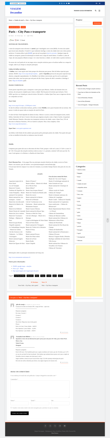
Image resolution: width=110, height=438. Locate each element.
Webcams (79, 240)
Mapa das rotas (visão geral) (29, 322)
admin (12, 35)
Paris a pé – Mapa (18, 268)
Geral (78, 208)
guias (78, 212)
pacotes (79, 226)
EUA (78, 201)
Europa (23, 27)
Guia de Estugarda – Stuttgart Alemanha (88, 104)
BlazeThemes (54, 433)
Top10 (79, 233)
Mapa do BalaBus (17, 80)
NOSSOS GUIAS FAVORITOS (83, 10)
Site (52, 400)
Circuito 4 (18, 319)
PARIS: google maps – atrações (22, 266)
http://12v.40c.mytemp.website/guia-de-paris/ (52, 358)
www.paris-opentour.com (23, 128)
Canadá (79, 180)
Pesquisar (79, 20)
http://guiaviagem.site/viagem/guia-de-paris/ (26, 271)
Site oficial (18, 322)
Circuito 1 (23, 313)
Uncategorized (81, 237)
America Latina (81, 169)
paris (54, 275)
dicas (37, 275)
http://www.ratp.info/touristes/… (18, 124)
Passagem (79, 230)
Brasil (78, 176)
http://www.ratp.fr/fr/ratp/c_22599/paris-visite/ (22, 105)
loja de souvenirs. (52, 53)
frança (43, 275)
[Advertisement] (89, 54)
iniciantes (79, 219)
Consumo (79, 191)
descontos (30, 275)
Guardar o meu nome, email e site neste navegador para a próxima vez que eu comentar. (35, 408)
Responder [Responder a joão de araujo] (65, 332)
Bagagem (79, 173)
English (79, 198)
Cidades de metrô (14, 27)
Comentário (14, 379)
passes (60, 275)
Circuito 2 (18, 315)
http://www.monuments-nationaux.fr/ (20, 257)
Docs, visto (80, 194)
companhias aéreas (82, 187)
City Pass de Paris (20, 275)
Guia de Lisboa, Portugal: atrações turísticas (89, 88)
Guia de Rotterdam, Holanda (85, 97)
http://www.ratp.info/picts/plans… (29, 74)
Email (33, 400)
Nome (13, 400)
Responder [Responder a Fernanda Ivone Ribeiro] (65, 362)
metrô (48, 275)
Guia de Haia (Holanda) (84, 101)
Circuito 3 (18, 317)
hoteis (78, 215)
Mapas (79, 222)
